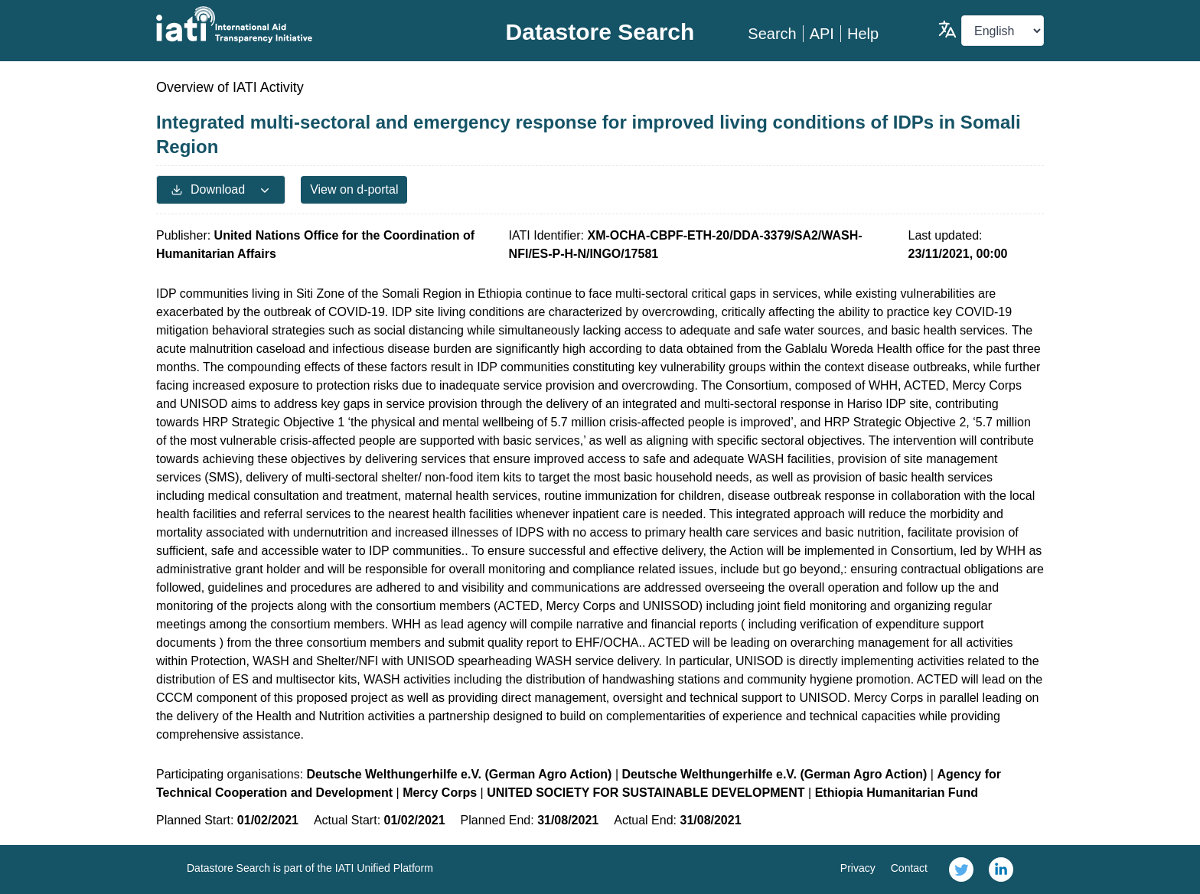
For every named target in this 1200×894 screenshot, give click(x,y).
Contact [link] (909, 868)
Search (772, 33)
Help (863, 33)
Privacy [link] (858, 868)
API (822, 33)
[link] (961, 869)
